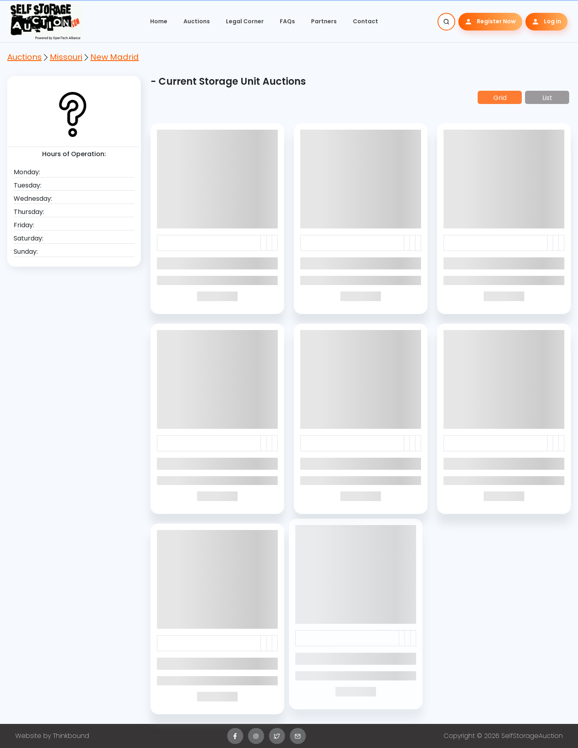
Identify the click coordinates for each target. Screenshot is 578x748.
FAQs (287, 21)
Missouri (66, 57)
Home (158, 21)
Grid (500, 97)
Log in (546, 21)
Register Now (490, 21)
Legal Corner (245, 21)
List (547, 97)
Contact (365, 21)
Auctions (196, 21)
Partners (324, 21)
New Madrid (114, 57)
